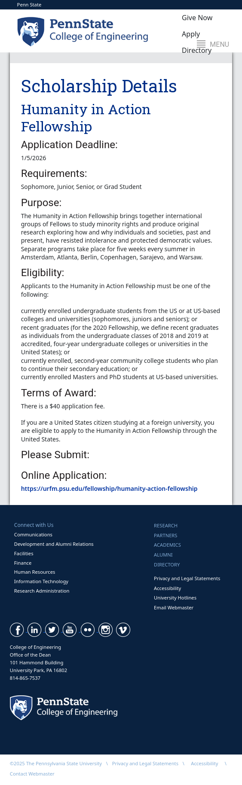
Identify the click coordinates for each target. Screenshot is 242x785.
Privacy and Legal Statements (187, 578)
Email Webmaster (173, 607)
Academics (167, 545)
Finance (22, 563)
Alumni (163, 554)
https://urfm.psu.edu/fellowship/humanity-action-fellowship (109, 488)
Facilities (24, 553)
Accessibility (167, 588)
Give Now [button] (197, 17)
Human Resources (34, 572)
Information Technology (41, 581)
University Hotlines (175, 597)
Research (166, 525)
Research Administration (42, 590)
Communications (33, 534)
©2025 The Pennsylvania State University (56, 763)
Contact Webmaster (32, 773)
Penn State (29, 4)
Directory (167, 564)
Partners (165, 535)
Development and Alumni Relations (54, 544)
